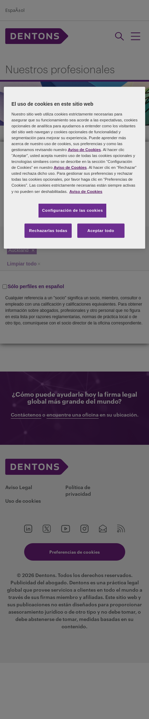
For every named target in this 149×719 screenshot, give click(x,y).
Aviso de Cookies (84, 150)
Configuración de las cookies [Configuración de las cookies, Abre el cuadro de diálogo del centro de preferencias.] (72, 210)
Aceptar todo (100, 230)
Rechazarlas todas (48, 230)
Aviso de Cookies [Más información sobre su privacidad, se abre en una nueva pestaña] (85, 191)
